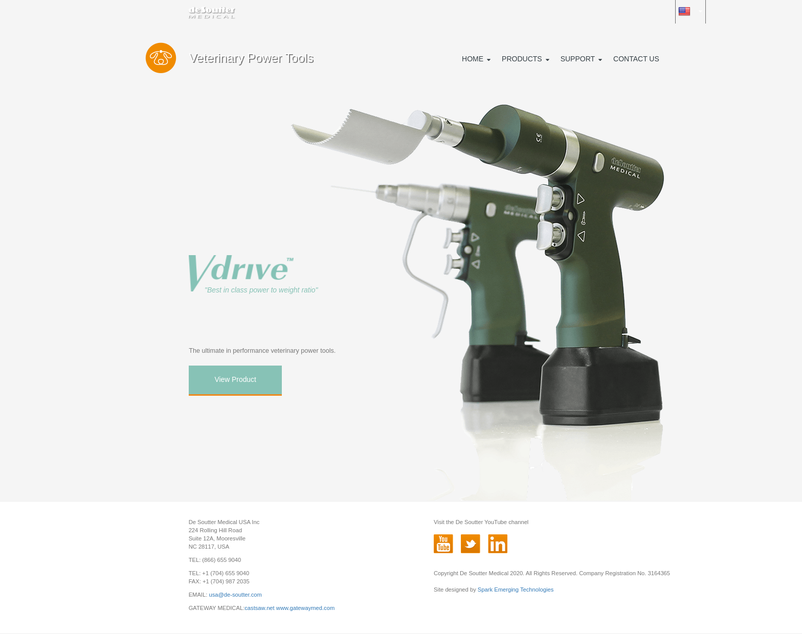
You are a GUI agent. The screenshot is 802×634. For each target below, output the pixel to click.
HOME (472, 59)
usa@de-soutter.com (235, 595)
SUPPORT (578, 59)
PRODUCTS (522, 59)
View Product (235, 379)
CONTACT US (636, 59)
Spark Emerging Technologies (515, 589)
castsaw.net (259, 608)
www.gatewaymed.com (305, 608)
